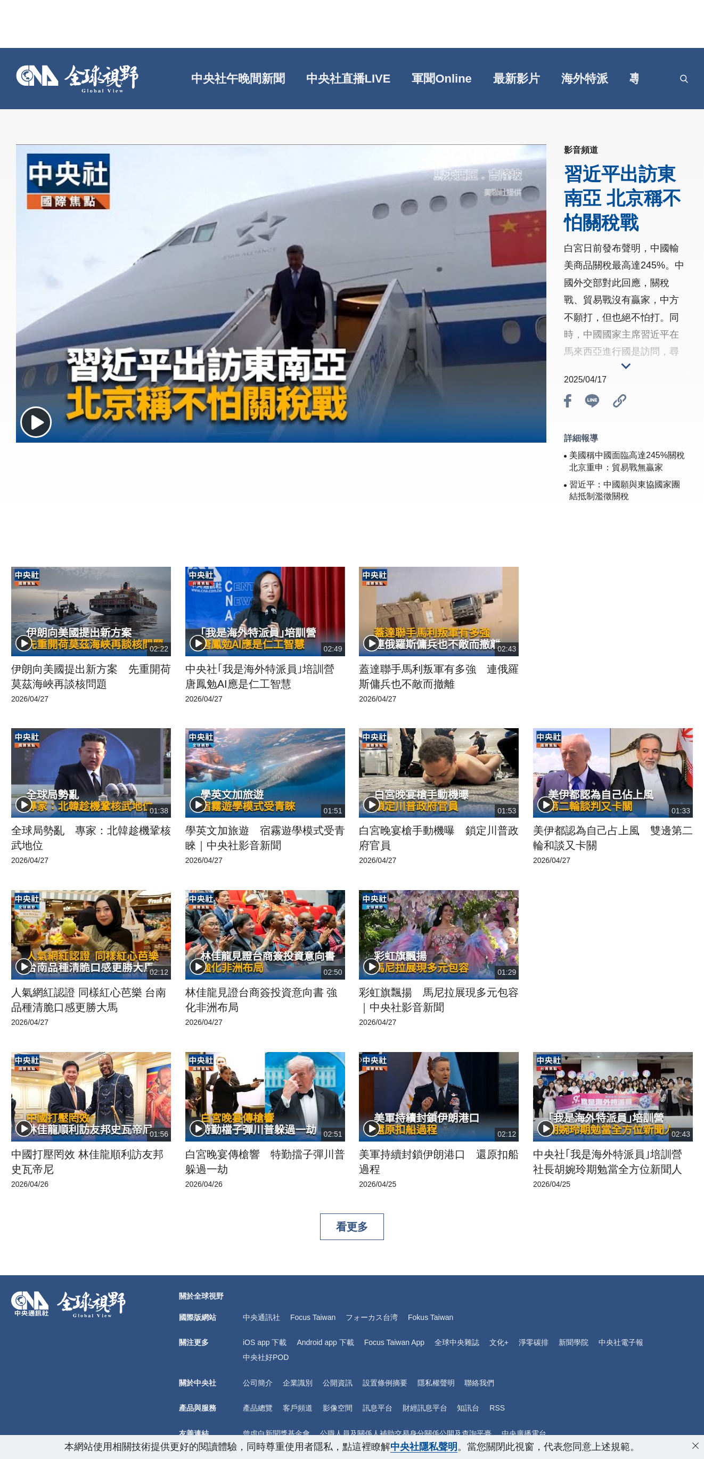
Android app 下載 (325, 1342)
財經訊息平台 (425, 1408)
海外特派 (584, 78)
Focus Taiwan (312, 1317)
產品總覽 (258, 1408)
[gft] (161, 79)
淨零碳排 (534, 1342)
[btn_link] (620, 402)
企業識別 (298, 1383)
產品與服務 (197, 1408)
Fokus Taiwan (430, 1317)
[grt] (658, 79)
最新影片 (516, 78)
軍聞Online (441, 78)
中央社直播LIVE (348, 78)
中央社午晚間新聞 (238, 78)
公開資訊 (338, 1383)
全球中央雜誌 (457, 1342)
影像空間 (338, 1408)
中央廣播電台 (524, 1433)
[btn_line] (592, 402)
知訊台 (468, 1408)
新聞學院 (573, 1342)
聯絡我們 (479, 1383)
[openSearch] (684, 79)
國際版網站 (197, 1317)
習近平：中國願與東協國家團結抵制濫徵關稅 (624, 490)
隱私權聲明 (436, 1383)
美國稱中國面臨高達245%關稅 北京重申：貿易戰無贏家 (627, 461)
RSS (497, 1408)
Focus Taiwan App (394, 1342)
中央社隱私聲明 (423, 1446)
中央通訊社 (261, 1317)
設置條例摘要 (385, 1383)
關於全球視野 (201, 1296)
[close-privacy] (695, 1445)
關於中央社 (197, 1383)
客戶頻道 (298, 1408)
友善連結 (194, 1433)
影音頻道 (581, 149)
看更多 (352, 1227)
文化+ (499, 1342)
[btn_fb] (567, 402)
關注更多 (194, 1342)
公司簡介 (258, 1383)
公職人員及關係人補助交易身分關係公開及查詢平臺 (406, 1433)
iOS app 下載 (264, 1342)
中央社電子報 (621, 1342)
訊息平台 (377, 1408)
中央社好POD (266, 1357)
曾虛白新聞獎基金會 (276, 1433)
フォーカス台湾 (372, 1317)
